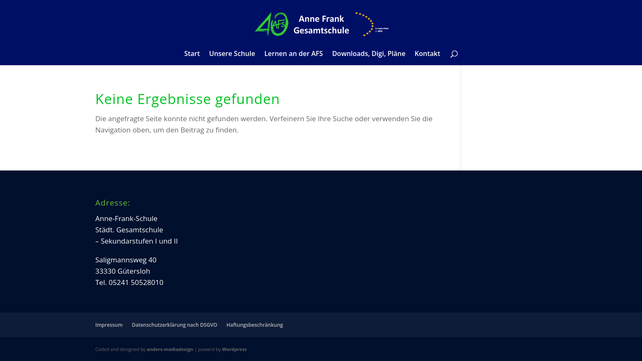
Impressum (108, 324)
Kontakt (427, 54)
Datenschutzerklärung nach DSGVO (174, 324)
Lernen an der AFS (293, 54)
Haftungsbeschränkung (255, 324)
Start (192, 54)
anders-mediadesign (170, 349)
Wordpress (234, 349)
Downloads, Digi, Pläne (368, 54)
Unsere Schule (232, 54)
